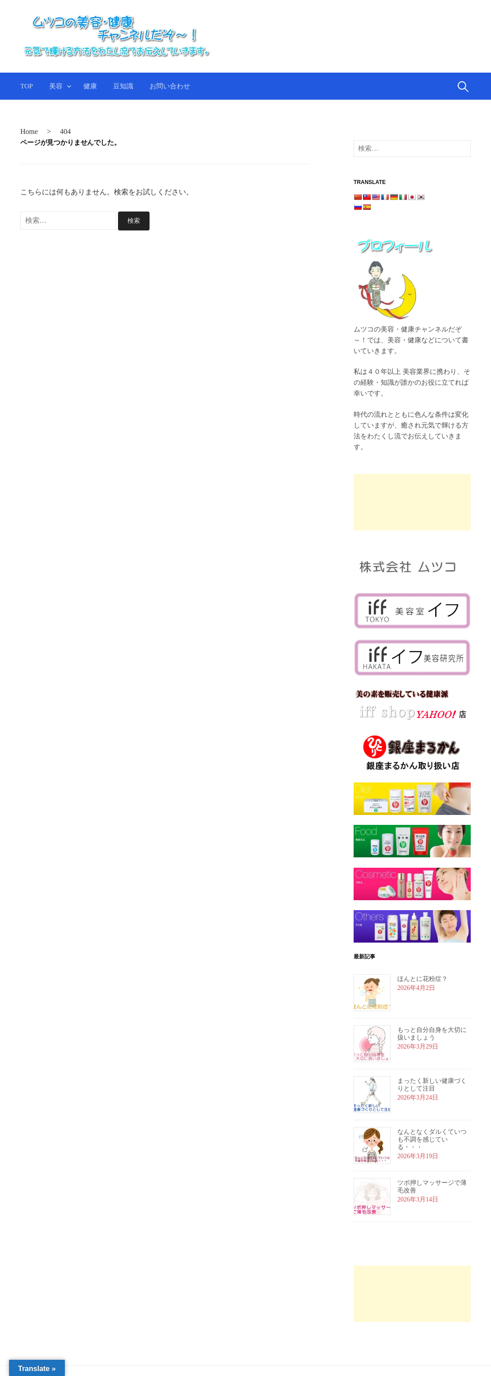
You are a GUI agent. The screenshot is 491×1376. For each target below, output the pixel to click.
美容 (56, 86)
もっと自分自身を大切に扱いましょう (432, 1033)
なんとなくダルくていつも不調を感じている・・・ (432, 1139)
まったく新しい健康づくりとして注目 (432, 1084)
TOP (26, 86)
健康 (90, 86)
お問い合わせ (170, 86)
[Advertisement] (391, 502)
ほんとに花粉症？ (422, 979)
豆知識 (123, 86)
